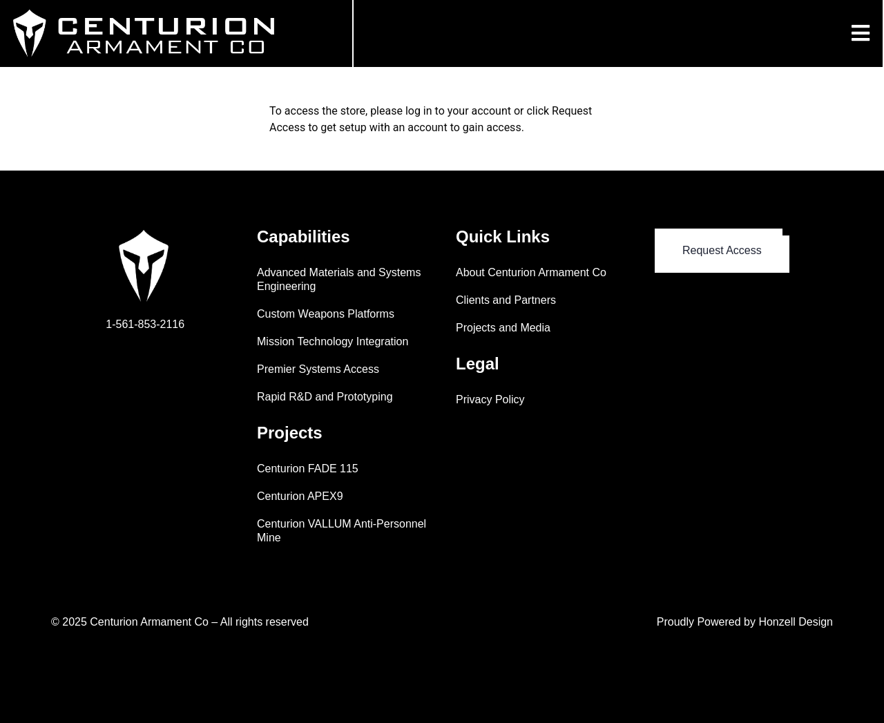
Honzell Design (795, 622)
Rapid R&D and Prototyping (325, 397)
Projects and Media (503, 328)
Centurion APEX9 (300, 496)
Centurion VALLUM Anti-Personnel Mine (341, 530)
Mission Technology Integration (332, 341)
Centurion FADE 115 (307, 468)
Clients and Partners (506, 300)
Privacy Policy (490, 399)
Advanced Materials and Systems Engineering (339, 279)
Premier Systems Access (318, 369)
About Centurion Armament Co (531, 272)
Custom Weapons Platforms (325, 314)
